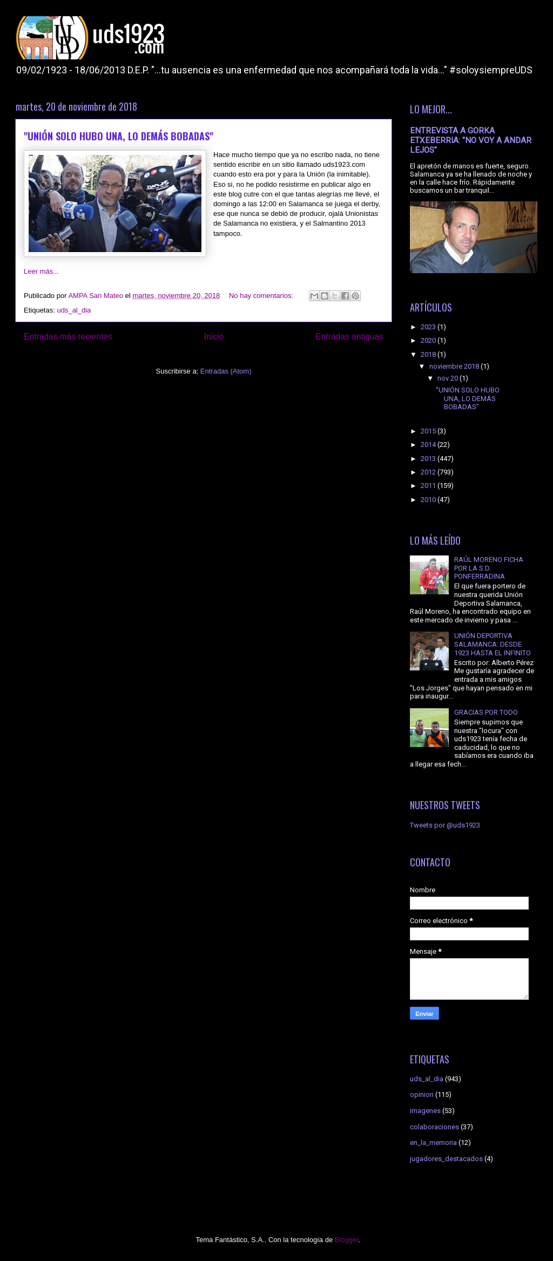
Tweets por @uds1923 (445, 825)
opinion (422, 1094)
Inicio (214, 336)
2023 (429, 327)
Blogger (347, 1240)
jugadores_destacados (446, 1159)
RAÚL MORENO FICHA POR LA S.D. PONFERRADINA (488, 567)
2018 (429, 354)
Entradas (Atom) (226, 371)
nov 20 (448, 378)
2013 (429, 459)
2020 (429, 340)
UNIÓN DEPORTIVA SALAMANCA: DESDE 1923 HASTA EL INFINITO (492, 644)
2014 (429, 444)
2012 (429, 472)
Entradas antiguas (349, 336)
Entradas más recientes (68, 336)
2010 (429, 500)
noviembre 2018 (455, 366)
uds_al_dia (74, 310)
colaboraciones (434, 1127)
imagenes (425, 1111)
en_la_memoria (433, 1142)
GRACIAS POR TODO (486, 712)
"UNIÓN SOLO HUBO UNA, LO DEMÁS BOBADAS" (118, 136)
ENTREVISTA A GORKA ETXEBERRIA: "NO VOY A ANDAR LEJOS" (470, 140)
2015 (429, 431)
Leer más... (41, 271)
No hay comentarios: (262, 295)
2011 (429, 486)
